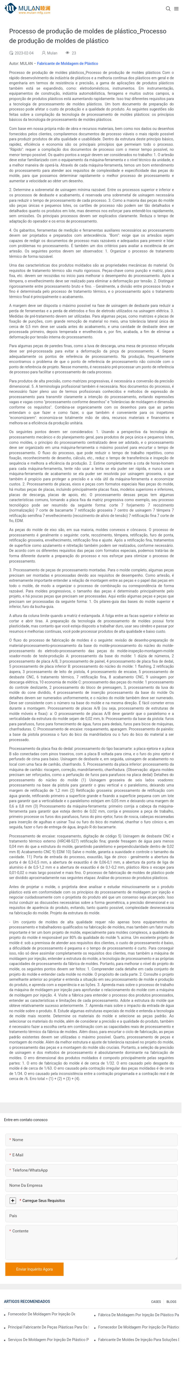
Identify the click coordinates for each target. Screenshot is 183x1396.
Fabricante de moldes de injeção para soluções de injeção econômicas (138, 1340)
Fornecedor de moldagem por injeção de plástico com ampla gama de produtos (138, 1327)
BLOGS (171, 1302)
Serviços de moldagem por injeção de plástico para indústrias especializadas (48, 1340)
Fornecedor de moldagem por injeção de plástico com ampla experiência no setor (41, 1314)
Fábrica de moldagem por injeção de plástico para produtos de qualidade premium (138, 1315)
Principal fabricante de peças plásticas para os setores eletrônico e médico (48, 1327)
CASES (156, 1302)
